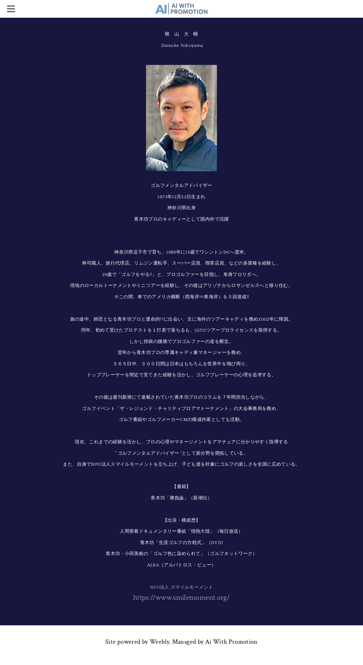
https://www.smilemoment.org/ (181, 598)
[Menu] (12, 9)
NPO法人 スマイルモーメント (181, 587)
